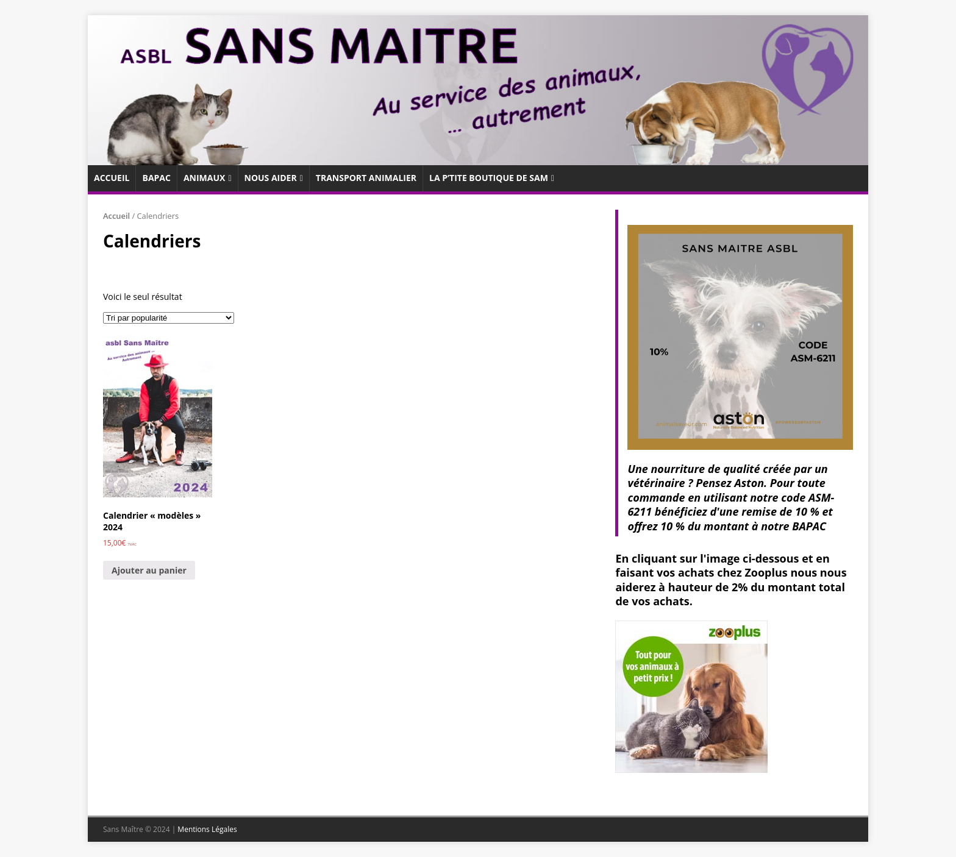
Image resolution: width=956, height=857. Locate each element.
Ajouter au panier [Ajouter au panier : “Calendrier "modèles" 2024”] (149, 570)
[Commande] (168, 318)
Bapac (156, 177)
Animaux (204, 177)
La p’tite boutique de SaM (488, 177)
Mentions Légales (207, 829)
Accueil (111, 177)
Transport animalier (366, 177)
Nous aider (270, 177)
